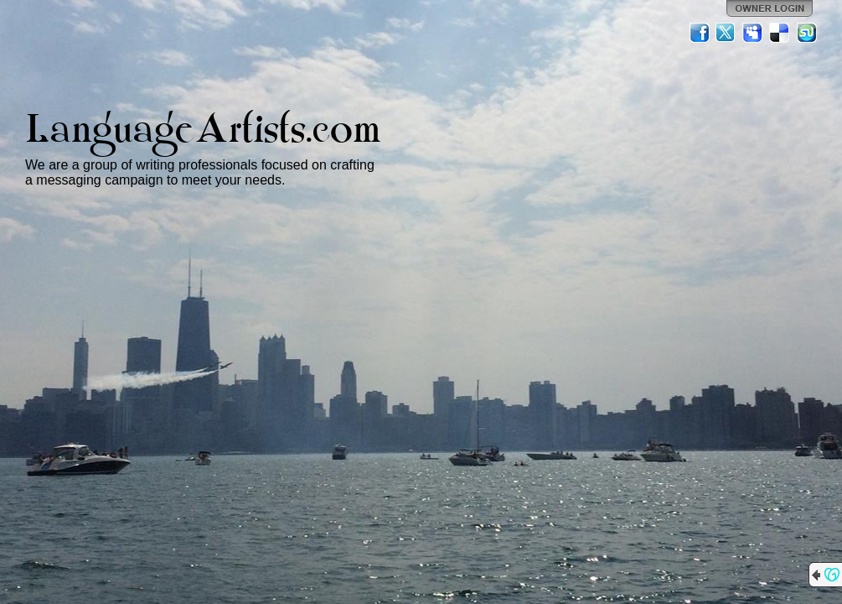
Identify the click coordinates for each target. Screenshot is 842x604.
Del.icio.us (780, 32)
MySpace (753, 32)
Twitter (726, 32)
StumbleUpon (807, 32)
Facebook (699, 32)
